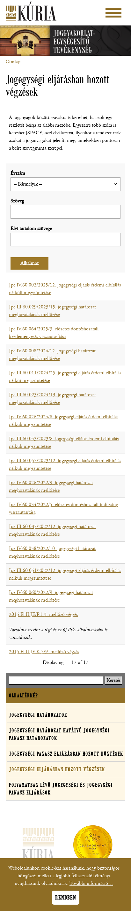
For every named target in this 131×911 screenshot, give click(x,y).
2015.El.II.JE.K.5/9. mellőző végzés (44, 651)
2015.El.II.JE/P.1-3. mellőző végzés (43, 614)
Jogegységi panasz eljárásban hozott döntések (66, 753)
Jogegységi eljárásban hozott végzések (57, 769)
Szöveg (17, 201)
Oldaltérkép (23, 695)
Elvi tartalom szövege (31, 228)
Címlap (13, 62)
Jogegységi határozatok (38, 714)
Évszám (18, 173)
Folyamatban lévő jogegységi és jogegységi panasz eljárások (61, 788)
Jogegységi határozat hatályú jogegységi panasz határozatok (59, 734)
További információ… (91, 886)
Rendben (65, 900)
